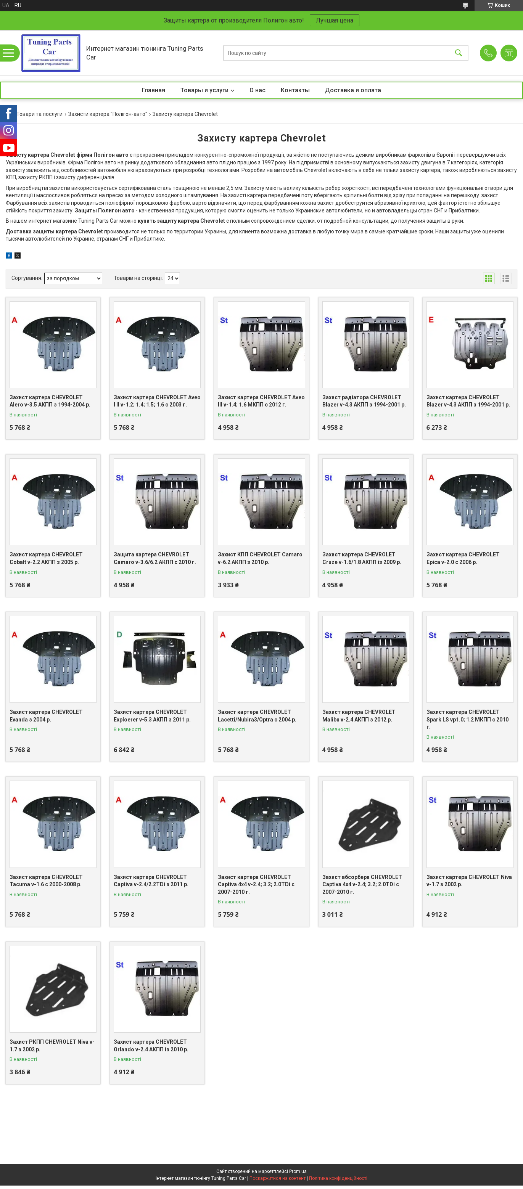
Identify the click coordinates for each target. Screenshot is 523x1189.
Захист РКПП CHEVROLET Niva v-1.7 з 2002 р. (52, 1045)
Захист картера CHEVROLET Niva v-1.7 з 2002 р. (469, 881)
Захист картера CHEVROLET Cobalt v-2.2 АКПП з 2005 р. (46, 558)
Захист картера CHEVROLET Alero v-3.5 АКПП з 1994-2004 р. (50, 401)
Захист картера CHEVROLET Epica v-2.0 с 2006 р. (463, 558)
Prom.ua (298, 1171)
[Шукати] (458, 53)
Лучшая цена (334, 20)
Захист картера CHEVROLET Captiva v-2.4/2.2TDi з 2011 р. (151, 881)
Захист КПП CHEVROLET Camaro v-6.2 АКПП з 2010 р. (260, 558)
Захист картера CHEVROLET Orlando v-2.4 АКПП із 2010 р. (151, 1045)
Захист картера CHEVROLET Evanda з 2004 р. (46, 716)
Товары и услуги (204, 90)
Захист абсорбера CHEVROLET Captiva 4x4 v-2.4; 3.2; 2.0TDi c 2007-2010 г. (362, 884)
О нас (257, 90)
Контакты (295, 90)
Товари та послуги (39, 114)
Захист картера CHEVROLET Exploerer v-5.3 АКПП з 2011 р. (152, 716)
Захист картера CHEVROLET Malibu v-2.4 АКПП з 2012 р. (359, 716)
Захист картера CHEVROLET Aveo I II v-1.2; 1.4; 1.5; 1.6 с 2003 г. (157, 401)
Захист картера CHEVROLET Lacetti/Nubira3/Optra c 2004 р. (257, 716)
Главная (153, 90)
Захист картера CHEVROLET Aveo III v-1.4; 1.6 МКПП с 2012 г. (261, 401)
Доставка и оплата (353, 90)
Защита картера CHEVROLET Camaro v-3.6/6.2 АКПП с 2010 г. (155, 558)
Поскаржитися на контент (277, 1178)
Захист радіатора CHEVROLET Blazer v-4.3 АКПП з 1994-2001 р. (364, 401)
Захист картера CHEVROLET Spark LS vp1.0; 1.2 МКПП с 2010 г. (467, 719)
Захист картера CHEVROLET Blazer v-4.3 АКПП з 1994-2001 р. (468, 401)
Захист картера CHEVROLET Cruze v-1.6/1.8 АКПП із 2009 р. (361, 558)
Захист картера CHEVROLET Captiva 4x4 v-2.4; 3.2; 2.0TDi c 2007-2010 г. (256, 884)
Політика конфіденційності (338, 1178)
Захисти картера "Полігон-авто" (107, 114)
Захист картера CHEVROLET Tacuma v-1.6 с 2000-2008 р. (46, 881)
